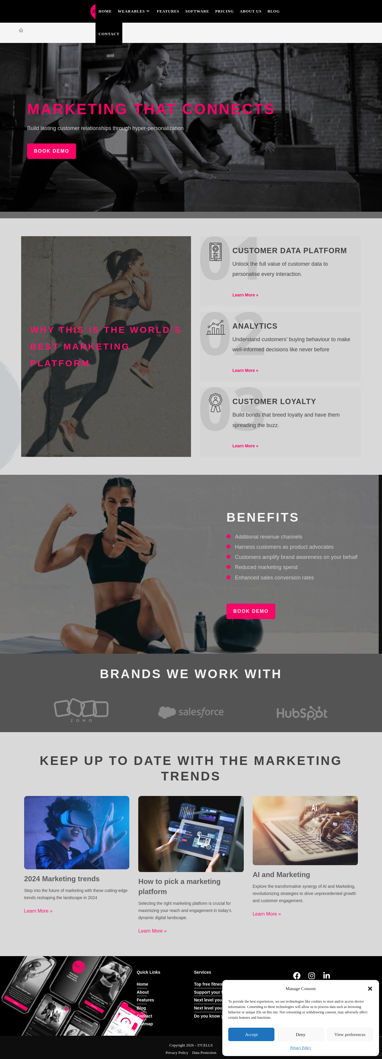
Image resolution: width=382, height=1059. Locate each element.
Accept (251, 1034)
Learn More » (38, 910)
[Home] (21, 30)
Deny (301, 1034)
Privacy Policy (300, 1048)
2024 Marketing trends (62, 878)
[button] (370, 989)
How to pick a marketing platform (179, 886)
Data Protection (204, 1052)
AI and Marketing (281, 874)
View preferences (349, 1034)
